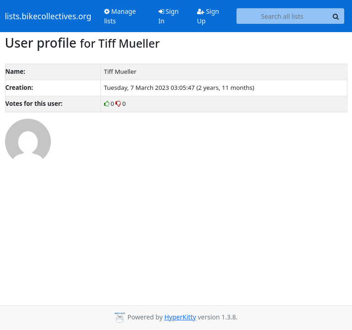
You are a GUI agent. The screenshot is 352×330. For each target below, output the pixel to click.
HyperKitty (180, 317)
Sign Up (208, 16)
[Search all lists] (282, 16)
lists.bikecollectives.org (48, 16)
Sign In (169, 16)
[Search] (336, 16)
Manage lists (120, 16)
